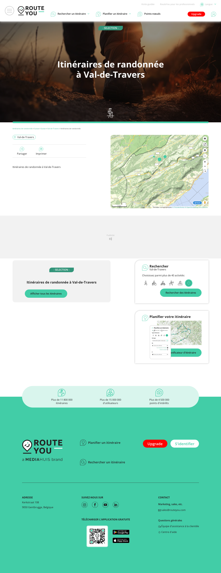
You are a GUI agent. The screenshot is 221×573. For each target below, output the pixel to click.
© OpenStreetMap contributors (196, 207)
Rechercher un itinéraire (102, 462)
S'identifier (184, 443)
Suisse (36, 128)
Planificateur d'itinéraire (182, 352)
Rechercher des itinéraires (181, 292)
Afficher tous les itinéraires (46, 293)
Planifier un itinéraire (100, 442)
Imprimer (41, 151)
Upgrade (196, 14)
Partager (22, 151)
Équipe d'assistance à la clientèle (178, 526)
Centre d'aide (167, 532)
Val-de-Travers (53, 128)
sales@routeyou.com (172, 510)
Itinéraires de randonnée (22, 128)
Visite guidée (148, 4)
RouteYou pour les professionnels (177, 4)
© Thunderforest (178, 207)
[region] (160, 171)
